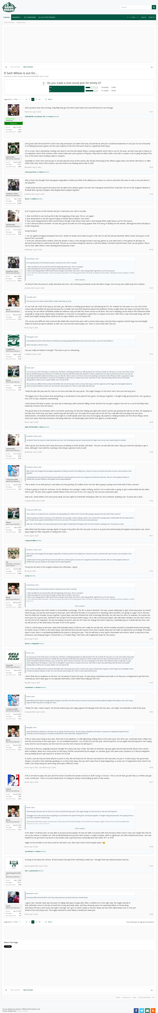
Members (16, 17)
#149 (151, 452)
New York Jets (18, 76)
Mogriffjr (35, 643)
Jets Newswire (30, 17)
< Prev (15, 99)
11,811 (19, 164)
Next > (50, 99)
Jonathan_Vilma (12, 194)
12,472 (19, 357)
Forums (6, 17)
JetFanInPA (10, 157)
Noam (41, 172)
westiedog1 (10, 225)
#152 (151, 571)
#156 (151, 767)
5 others (51, 116)
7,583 (19, 796)
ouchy (27, 576)
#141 (151, 112)
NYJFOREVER (35, 76)
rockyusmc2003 (12, 480)
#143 (151, 194)
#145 (151, 288)
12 (46, 99)
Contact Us (126, 997)
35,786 (19, 201)
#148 (151, 422)
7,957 (19, 317)
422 (20, 913)
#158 (151, 847)
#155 (151, 712)
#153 (151, 639)
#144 (151, 249)
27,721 (19, 571)
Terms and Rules (144, 997)
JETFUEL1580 (33, 427)
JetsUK (8, 789)
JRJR (26, 427)
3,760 (19, 673)
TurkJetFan (10, 349)
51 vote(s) (104, 90)
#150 (151, 501)
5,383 (19, 387)
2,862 (19, 232)
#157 (151, 782)
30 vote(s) (104, 87)
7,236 (19, 129)
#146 (151, 328)
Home (118, 997)
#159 (151, 866)
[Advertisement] (79, 45)
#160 (151, 914)
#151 (151, 536)
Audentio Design (22, 1011)
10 (39, 99)
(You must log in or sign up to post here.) (140, 922)
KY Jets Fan (28, 112)
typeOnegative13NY (13, 874)
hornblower (38, 116)
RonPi (8, 906)
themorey (28, 172)
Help (134, 997)
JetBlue (34, 199)
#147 (151, 354)
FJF (44, 116)
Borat (34, 172)
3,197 (19, 487)
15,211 (19, 882)
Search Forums (9, 22)
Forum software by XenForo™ (21, 1009)
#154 (151, 683)
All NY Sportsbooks (46, 17)
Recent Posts (21, 22)
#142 (151, 167)
